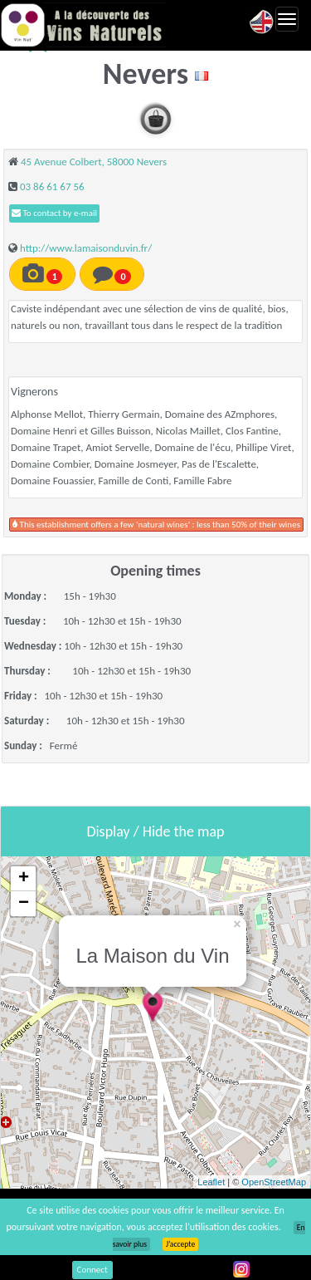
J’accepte (180, 1244)
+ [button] (23, 878)
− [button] (23, 903)
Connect (92, 1269)
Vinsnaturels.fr (83, 25)
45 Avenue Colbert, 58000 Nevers (94, 161)
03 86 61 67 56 (52, 186)
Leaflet (211, 1182)
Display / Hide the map (155, 831)
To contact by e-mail (54, 213)
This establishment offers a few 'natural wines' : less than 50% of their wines (156, 524)
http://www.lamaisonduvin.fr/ (86, 248)
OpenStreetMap (273, 1182)
